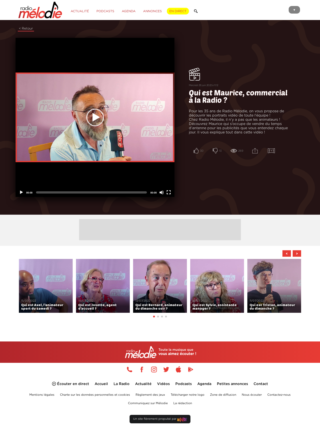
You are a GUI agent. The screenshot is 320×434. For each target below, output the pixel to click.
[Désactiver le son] (161, 192)
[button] (95, 117)
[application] (95, 117)
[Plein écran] (168, 192)
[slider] (91, 192)
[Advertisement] (160, 229)
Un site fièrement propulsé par (160, 420)
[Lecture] (21, 192)
